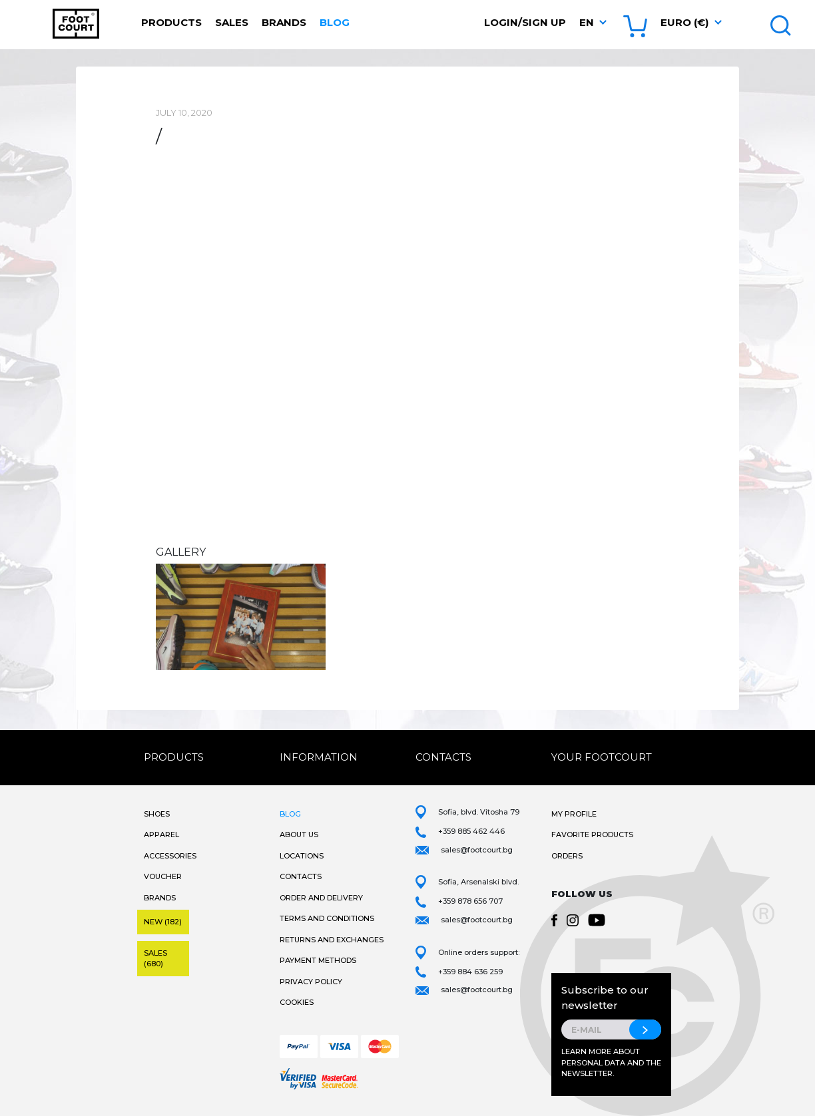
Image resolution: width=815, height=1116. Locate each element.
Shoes (157, 814)
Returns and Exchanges (332, 939)
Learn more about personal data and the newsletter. (611, 1062)
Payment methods (318, 960)
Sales (231, 22)
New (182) (163, 921)
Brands (284, 22)
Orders (567, 855)
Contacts (301, 876)
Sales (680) (155, 958)
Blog (335, 22)
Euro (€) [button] (684, 22)
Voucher (163, 876)
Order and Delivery (321, 897)
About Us (299, 834)
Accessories (170, 855)
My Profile (574, 814)
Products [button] (171, 22)
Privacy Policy (311, 981)
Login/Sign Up (525, 22)
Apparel (161, 834)
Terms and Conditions (327, 918)
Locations (302, 855)
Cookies (297, 1002)
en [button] (586, 22)
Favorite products (592, 834)
